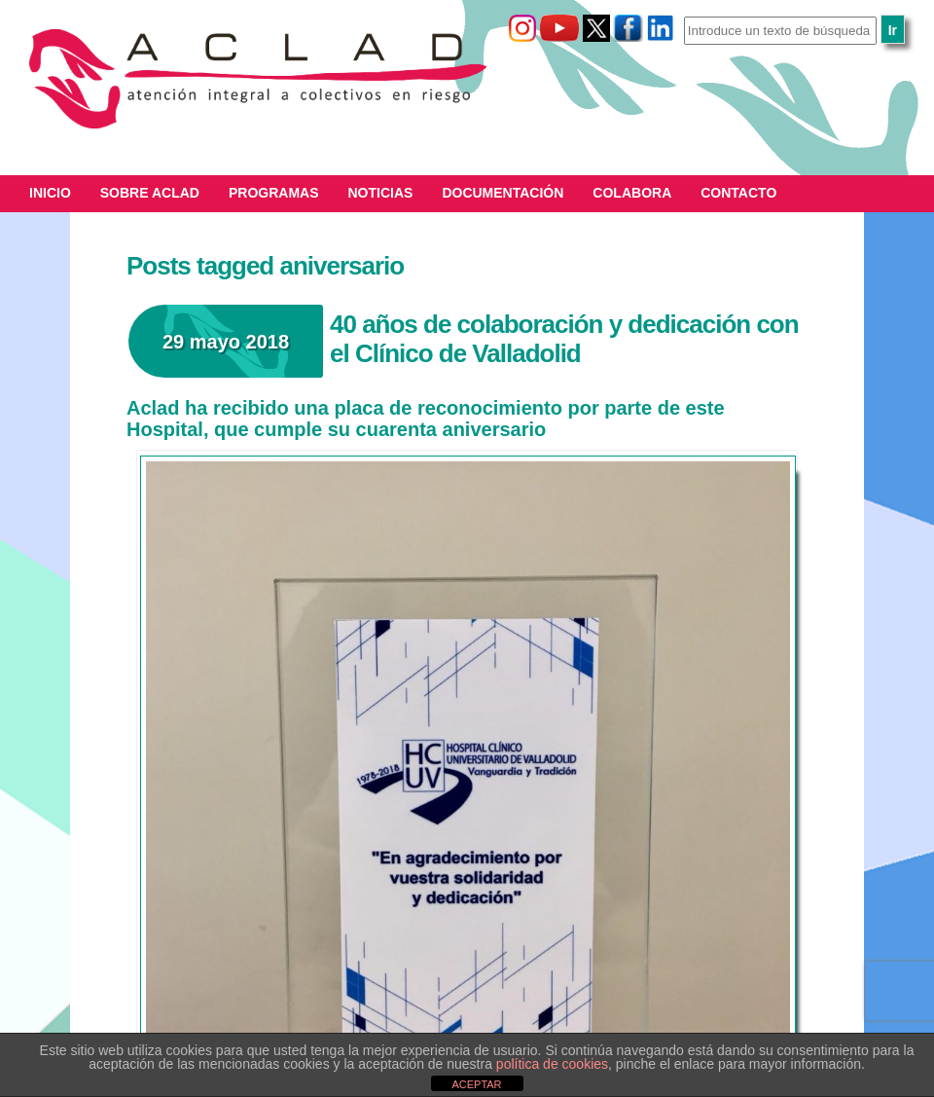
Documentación (502, 193)
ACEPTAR (476, 1084)
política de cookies (552, 1064)
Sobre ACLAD (149, 193)
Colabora (632, 193)
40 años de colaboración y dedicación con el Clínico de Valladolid (564, 339)
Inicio (50, 193)
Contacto (738, 193)
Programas (274, 193)
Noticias (380, 193)
